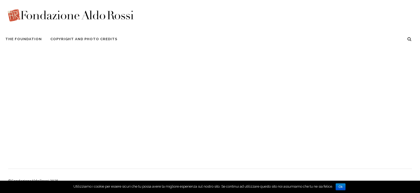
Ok (341, 187)
